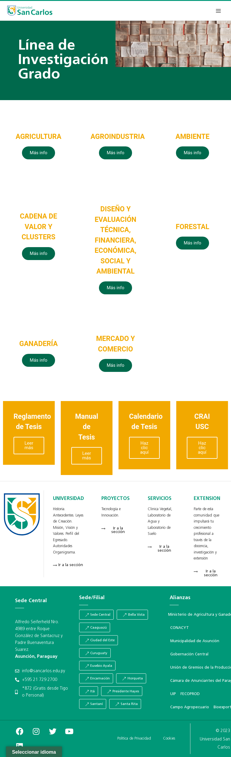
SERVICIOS (159, 498)
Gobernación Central (189, 654)
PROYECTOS (115, 498)
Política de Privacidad (134, 738)
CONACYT (179, 628)
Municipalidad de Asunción (194, 641)
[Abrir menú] (218, 10)
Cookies (169, 738)
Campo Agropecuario (189, 707)
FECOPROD (190, 694)
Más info (38, 152)
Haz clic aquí (144, 447)
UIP (173, 694)
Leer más (28, 445)
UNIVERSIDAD (68, 498)
